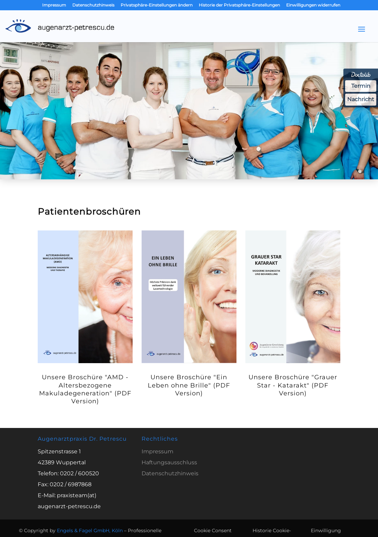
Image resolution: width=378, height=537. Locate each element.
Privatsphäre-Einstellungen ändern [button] (157, 5)
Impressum (54, 5)
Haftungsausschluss (169, 462)
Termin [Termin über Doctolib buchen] (360, 86)
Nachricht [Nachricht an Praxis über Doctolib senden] (360, 99)
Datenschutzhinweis (93, 5)
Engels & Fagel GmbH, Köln (90, 530)
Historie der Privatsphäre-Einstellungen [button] (239, 5)
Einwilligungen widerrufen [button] (313, 5)
